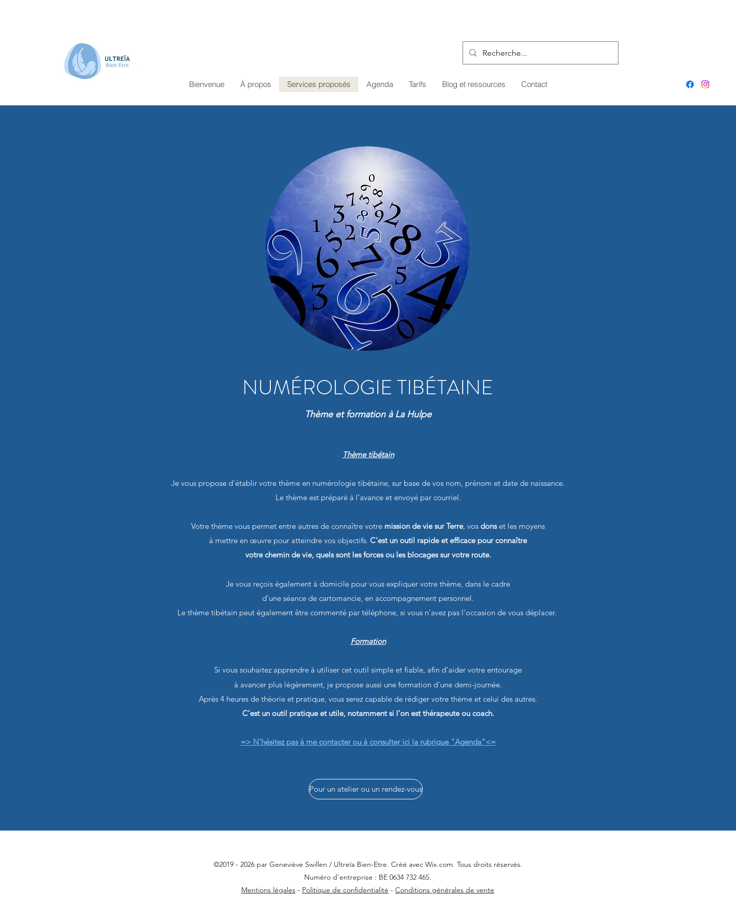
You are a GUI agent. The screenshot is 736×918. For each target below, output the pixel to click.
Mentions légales (268, 889)
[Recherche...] (539, 53)
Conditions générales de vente (444, 889)
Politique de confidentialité (345, 889)
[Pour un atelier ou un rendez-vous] (366, 789)
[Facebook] (690, 84)
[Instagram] (705, 84)
